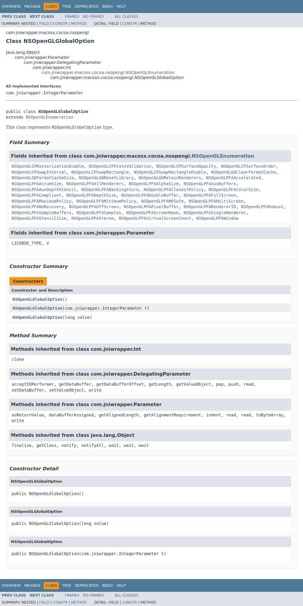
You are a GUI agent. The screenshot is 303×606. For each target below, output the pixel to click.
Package (32, 6)
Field (44, 24)
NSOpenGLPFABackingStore (110, 189)
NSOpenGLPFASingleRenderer (215, 212)
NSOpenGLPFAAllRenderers (95, 183)
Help (121, 6)
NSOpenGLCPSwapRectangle (100, 172)
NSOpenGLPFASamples (98, 212)
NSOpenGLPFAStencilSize (39, 218)
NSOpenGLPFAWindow (217, 218)
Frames (72, 16)
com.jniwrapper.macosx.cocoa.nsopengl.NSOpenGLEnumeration (108, 72)
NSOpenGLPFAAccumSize (37, 183)
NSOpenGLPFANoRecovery (38, 206)
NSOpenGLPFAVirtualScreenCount (155, 218)
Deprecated (87, 6)
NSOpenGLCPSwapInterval (39, 172)
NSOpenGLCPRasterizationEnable (48, 166)
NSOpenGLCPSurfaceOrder (248, 166)
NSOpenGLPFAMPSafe (162, 201)
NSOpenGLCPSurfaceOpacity (186, 166)
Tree (66, 6)
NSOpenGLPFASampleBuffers (41, 212)
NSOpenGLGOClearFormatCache (243, 172)
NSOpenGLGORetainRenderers (170, 177)
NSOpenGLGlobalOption (37, 299)
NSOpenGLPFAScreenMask (152, 212)
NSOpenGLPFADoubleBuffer (150, 195)
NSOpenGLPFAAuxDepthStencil (44, 189)
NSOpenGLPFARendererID (210, 206)
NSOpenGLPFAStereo (92, 218)
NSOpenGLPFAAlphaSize (154, 183)
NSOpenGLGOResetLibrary (106, 177)
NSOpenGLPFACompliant (37, 195)
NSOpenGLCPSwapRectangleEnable (170, 172)
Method (79, 24)
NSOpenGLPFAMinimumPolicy (106, 201)
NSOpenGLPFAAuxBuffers (210, 183)
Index (107, 6)
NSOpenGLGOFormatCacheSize (43, 177)
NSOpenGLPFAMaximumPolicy (41, 201)
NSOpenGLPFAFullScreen (210, 195)
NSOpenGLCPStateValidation (120, 166)
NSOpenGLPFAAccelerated (233, 177)
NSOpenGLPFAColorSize (234, 189)
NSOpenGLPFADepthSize (91, 195)
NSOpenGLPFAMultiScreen (215, 201)
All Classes (126, 16)
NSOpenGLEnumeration (49, 117)
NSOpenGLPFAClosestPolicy (174, 189)
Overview (11, 6)
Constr (60, 24)
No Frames (93, 16)
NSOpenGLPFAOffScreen (94, 206)
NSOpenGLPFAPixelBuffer (151, 206)
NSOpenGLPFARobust (262, 206)
